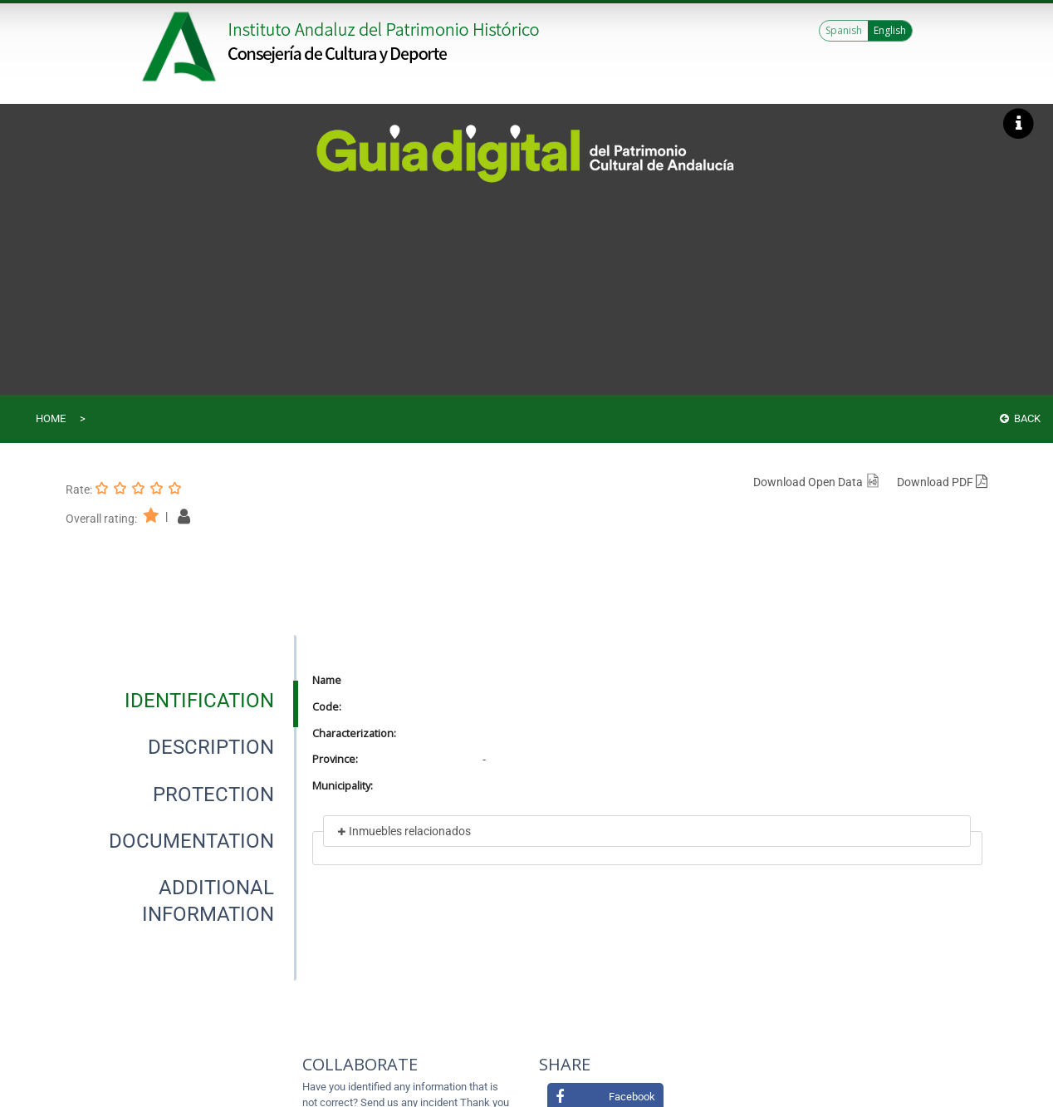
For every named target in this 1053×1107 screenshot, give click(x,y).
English (890, 30)
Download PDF (942, 482)
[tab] (199, 700)
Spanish (843, 30)
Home (51, 418)
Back (1020, 418)
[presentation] (181, 700)
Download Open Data (816, 482)
